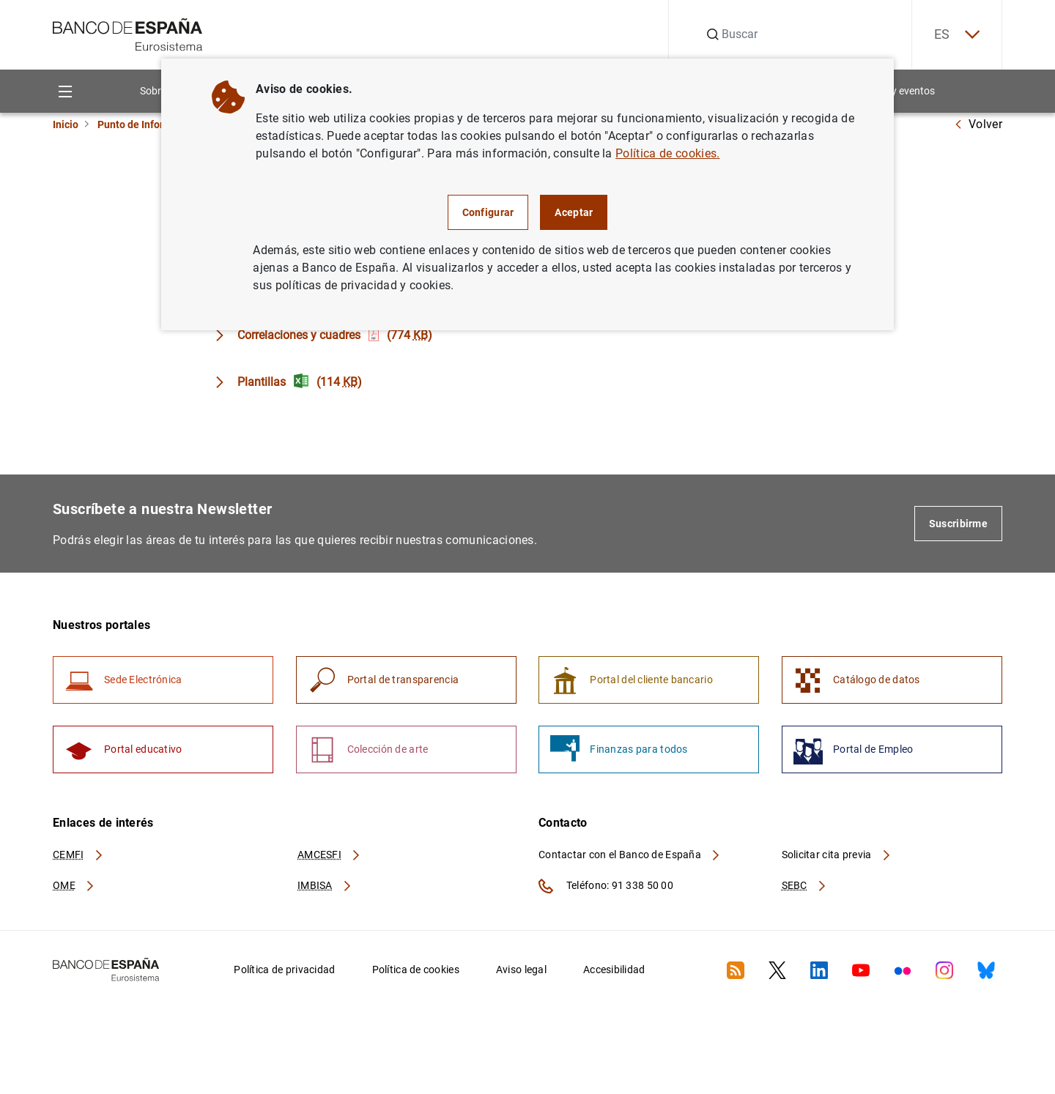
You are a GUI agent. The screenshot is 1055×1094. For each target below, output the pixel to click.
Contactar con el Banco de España (630, 854)
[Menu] (65, 91)
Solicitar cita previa (837, 854)
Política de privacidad (284, 969)
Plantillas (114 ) (299, 382)
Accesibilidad (614, 969)
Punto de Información (147, 124)
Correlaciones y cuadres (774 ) (334, 335)
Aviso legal (521, 969)
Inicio (65, 124)
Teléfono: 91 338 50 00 (605, 886)
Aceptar (574, 212)
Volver (978, 124)
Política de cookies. (667, 153)
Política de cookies (415, 969)
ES (957, 34)
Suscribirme (958, 523)
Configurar (488, 212)
